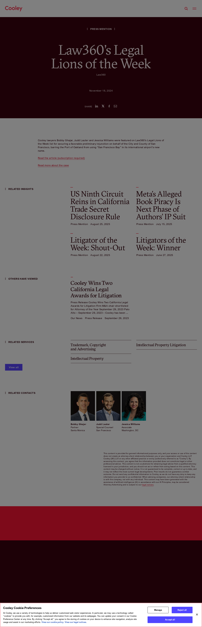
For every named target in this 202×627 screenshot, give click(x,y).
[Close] (196, 614)
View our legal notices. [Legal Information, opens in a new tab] (76, 622)
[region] (101, 615)
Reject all (182, 610)
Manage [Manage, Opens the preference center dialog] (158, 610)
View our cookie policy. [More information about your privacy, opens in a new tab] (53, 622)
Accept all (170, 619)
